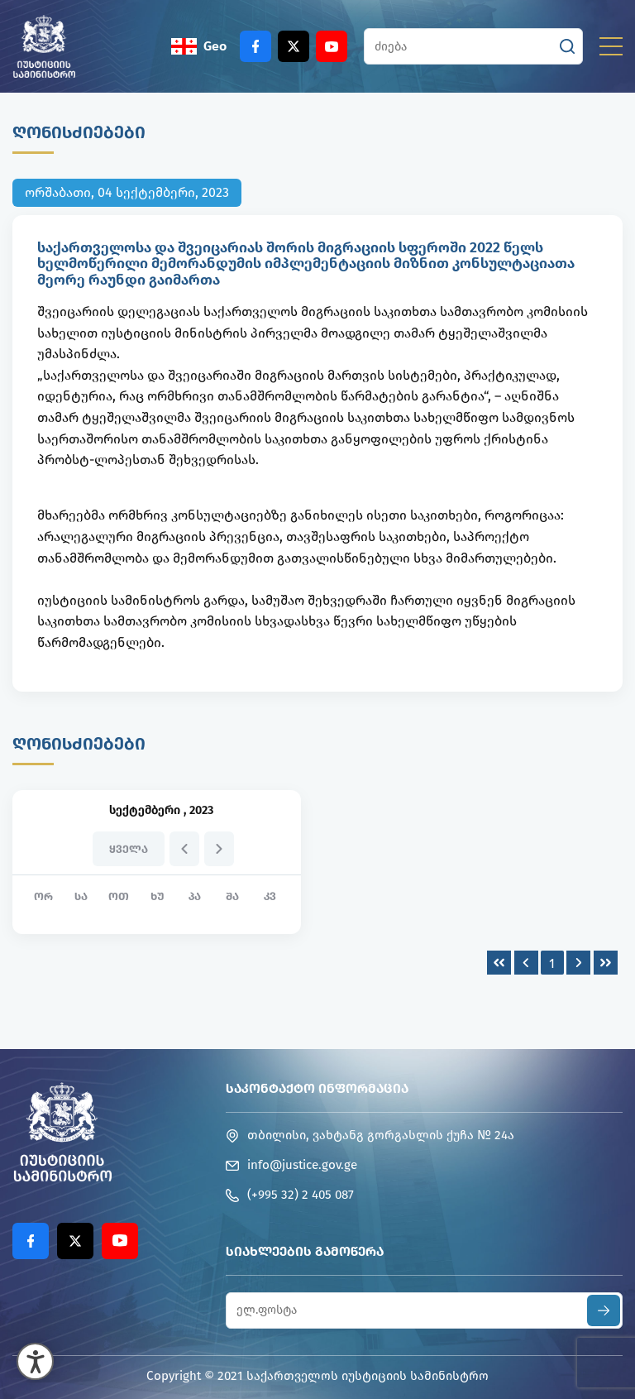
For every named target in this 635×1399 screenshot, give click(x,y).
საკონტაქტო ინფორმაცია (317, 1088)
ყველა (128, 849)
